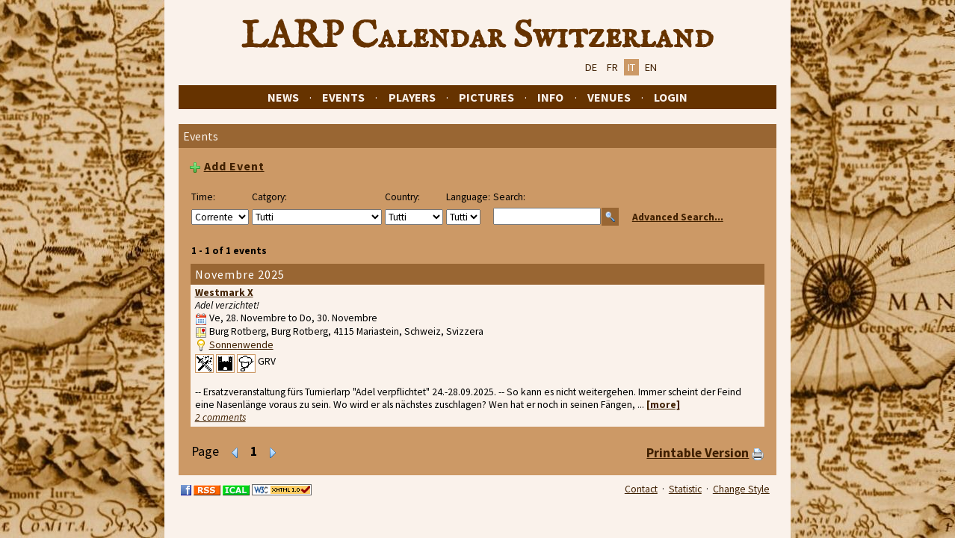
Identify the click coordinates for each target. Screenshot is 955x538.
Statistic (685, 489)
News (283, 97)
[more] (663, 404)
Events (343, 97)
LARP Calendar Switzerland (477, 37)
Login (670, 97)
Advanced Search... (677, 217)
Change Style (741, 489)
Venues (609, 97)
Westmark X (224, 292)
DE (591, 67)
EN (651, 67)
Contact (641, 489)
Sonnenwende (241, 344)
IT (631, 67)
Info (550, 97)
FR (612, 67)
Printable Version (697, 453)
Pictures (486, 97)
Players (412, 97)
